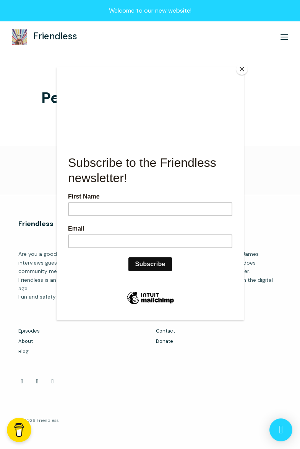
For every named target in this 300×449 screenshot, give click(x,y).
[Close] (242, 69)
